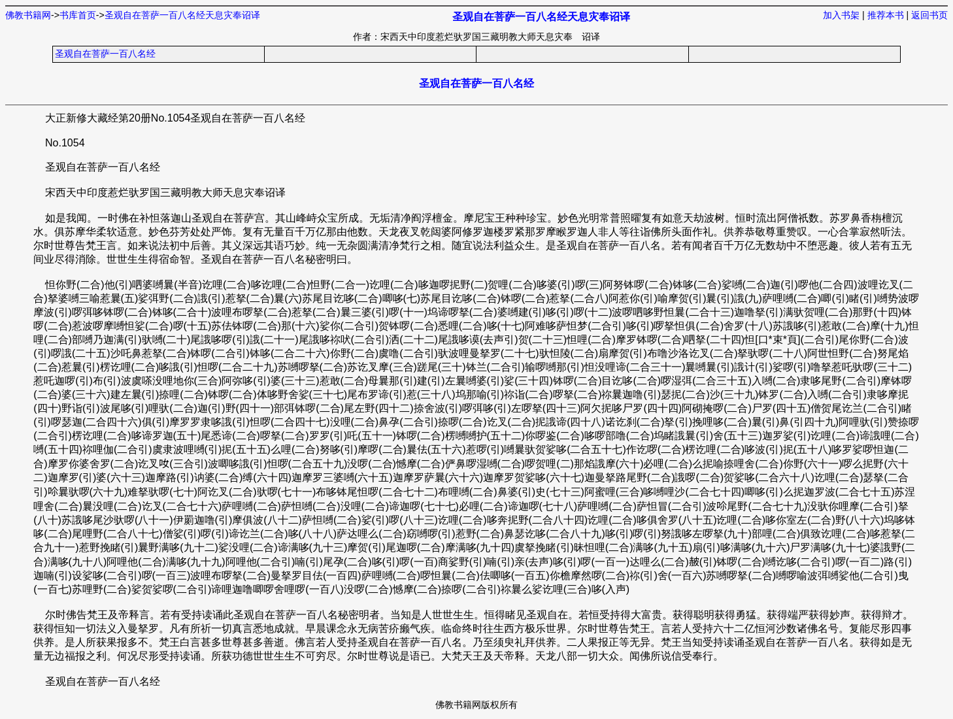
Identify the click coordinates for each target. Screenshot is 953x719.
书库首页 (77, 15)
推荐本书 (885, 15)
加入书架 (841, 15)
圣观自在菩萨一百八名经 (105, 53)
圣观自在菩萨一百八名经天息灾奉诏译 (182, 15)
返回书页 (929, 15)
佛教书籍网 (28, 15)
